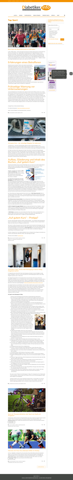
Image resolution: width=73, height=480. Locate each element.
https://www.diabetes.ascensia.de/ (23, 108)
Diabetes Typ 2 (10, 239)
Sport (22, 112)
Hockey (17, 461)
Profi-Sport (15, 462)
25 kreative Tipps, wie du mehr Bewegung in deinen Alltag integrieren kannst (25, 270)
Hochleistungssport (12, 461)
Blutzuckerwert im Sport (13, 112)
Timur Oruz (21, 462)
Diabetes (19, 112)
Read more (11, 422)
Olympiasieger (10, 462)
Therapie (17, 426)
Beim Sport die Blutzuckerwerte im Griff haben (21, 49)
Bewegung (17, 383)
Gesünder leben (19, 239)
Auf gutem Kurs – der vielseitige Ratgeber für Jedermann (24, 143)
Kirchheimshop (20, 235)
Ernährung (15, 239)
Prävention (10, 240)
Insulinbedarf (21, 383)
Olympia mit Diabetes (22, 461)
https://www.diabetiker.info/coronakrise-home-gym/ (33, 282)
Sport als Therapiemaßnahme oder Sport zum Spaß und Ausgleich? (24, 414)
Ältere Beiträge (41, 466)
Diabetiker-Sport (11, 426)
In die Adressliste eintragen (53, 39)
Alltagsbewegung (12, 383)
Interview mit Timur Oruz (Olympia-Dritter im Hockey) (23, 451)
